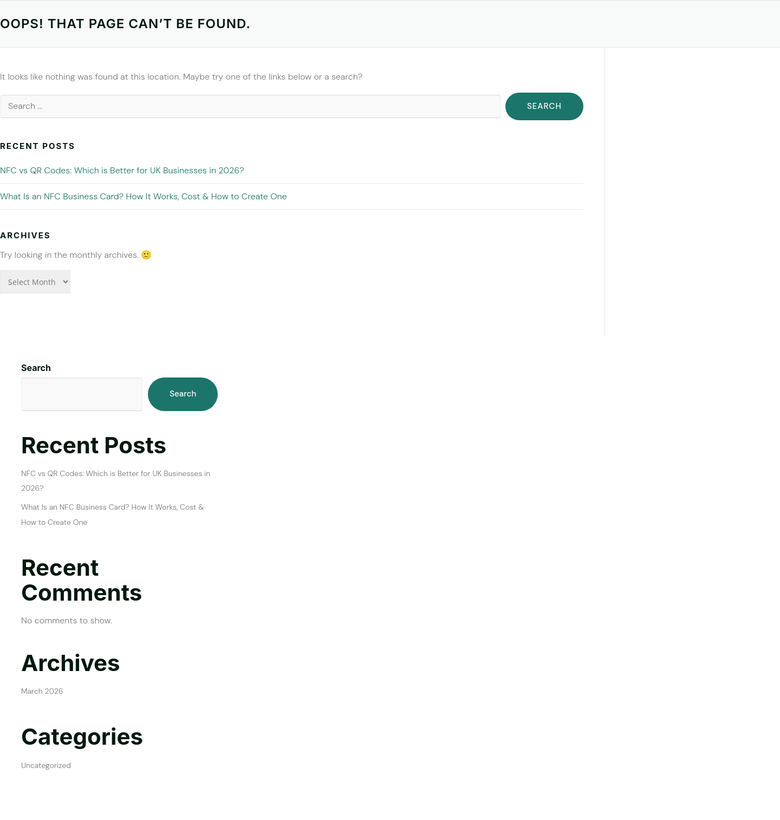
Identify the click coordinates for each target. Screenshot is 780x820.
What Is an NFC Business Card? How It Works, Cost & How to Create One (143, 196)
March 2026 (42, 691)
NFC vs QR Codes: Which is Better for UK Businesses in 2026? (122, 170)
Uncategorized (46, 765)
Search (36, 367)
